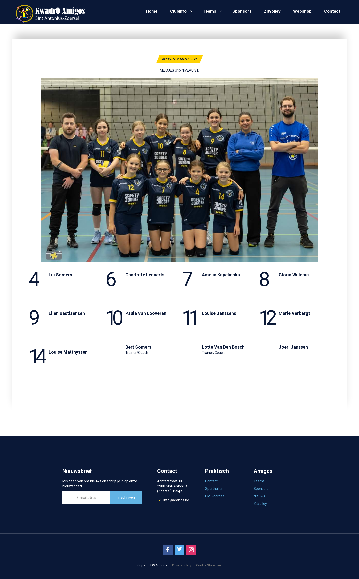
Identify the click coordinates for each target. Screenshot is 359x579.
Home (152, 11)
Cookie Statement (209, 565)
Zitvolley (272, 11)
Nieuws (259, 496)
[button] (180, 11)
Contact (332, 11)
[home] (49, 12)
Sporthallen (214, 489)
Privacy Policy (181, 565)
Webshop (302, 11)
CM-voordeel (215, 496)
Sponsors (241, 11)
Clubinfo (178, 11)
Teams (209, 11)
